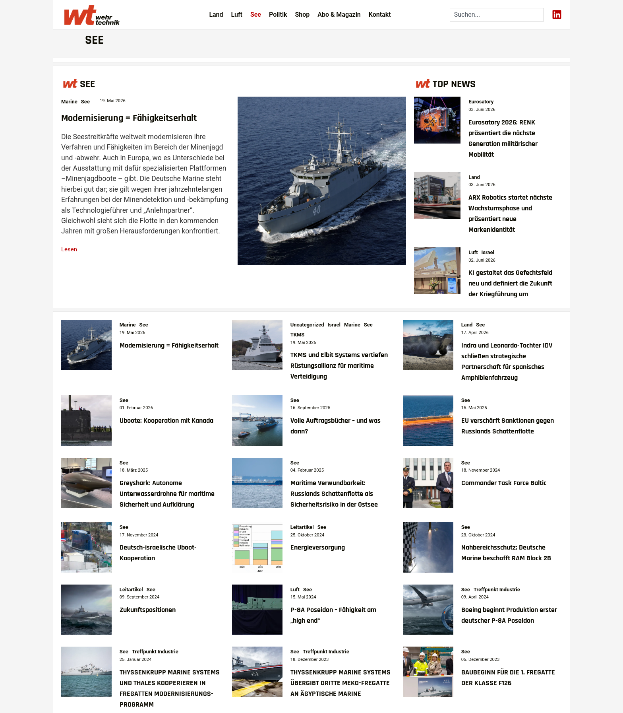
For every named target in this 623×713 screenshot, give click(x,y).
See (255, 14)
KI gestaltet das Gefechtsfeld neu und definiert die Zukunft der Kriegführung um (510, 283)
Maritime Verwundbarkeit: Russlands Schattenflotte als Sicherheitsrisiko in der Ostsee (334, 494)
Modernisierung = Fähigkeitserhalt (129, 118)
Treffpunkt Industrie (497, 590)
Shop (302, 14)
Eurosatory (480, 102)
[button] (17, 695)
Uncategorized (307, 325)
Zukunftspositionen (148, 610)
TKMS (297, 335)
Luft (236, 14)
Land (216, 14)
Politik (278, 14)
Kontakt (380, 14)
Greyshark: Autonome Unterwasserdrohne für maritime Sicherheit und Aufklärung (167, 494)
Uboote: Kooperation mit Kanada (166, 420)
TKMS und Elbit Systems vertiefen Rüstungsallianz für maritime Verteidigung (339, 366)
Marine (69, 102)
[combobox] (497, 14)
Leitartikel (302, 527)
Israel (488, 252)
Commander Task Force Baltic (503, 483)
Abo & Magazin (339, 14)
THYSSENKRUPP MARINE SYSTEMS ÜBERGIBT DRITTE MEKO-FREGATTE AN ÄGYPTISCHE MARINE (340, 683)
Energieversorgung (317, 547)
